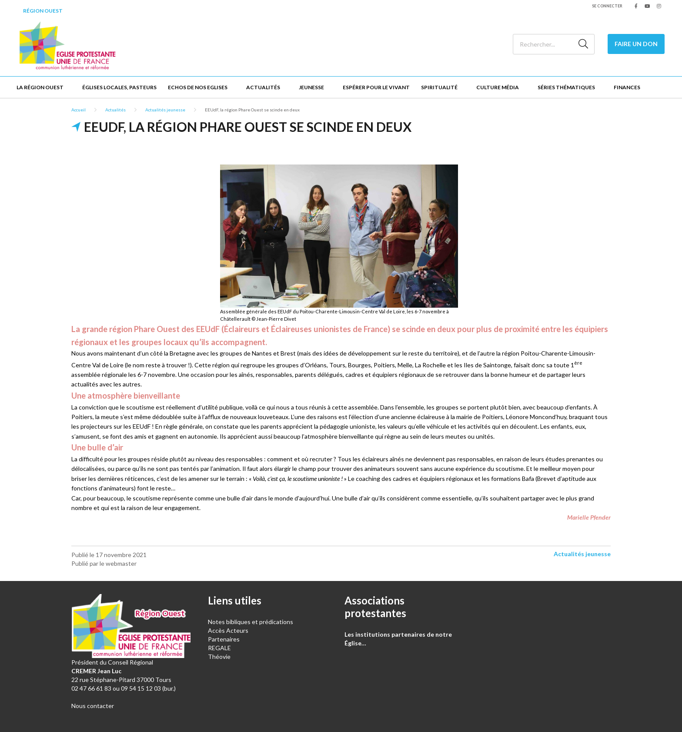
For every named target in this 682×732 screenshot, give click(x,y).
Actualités (263, 87)
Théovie (219, 656)
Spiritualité (439, 87)
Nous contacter (92, 705)
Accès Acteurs (228, 630)
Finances (627, 87)
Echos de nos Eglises (197, 87)
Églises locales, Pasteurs (119, 87)
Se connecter (607, 5)
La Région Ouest (40, 87)
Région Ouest (43, 10)
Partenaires (224, 639)
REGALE (219, 647)
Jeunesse (311, 87)
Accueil (78, 109)
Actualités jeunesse (165, 109)
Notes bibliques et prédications (250, 621)
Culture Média (497, 87)
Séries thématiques (566, 87)
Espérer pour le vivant (376, 87)
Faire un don (636, 43)
